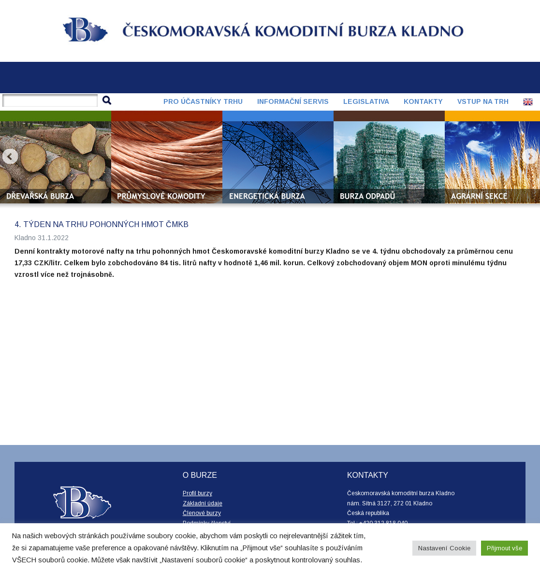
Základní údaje (202, 503)
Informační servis (293, 101)
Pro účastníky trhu (203, 101)
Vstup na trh (483, 101)
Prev (10, 156)
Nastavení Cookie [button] (444, 548)
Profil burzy (197, 493)
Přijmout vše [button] (504, 548)
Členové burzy (202, 513)
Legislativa (366, 101)
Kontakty (423, 101)
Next (530, 156)
